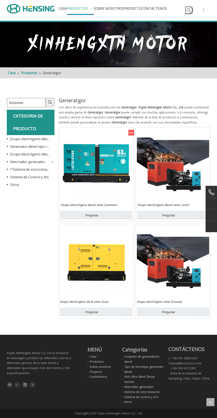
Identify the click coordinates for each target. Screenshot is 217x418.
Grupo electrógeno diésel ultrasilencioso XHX (32, 154)
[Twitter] (32, 385)
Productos (97, 362)
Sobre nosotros (100, 367)
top (210, 402)
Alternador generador (27, 161)
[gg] (10, 347)
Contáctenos (98, 377)
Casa (93, 356)
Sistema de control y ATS (141, 397)
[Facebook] (9, 385)
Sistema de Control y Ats (29, 177)
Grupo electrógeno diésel (30, 139)
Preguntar (79, 215)
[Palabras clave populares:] (189, 10)
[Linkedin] (25, 385)
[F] (108, 44)
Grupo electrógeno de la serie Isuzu (84, 301)
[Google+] (17, 385)
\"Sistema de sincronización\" (32, 169)
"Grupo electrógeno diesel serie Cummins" (89, 205)
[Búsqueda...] (26, 102)
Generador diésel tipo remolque (32, 146)
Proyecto (96, 372)
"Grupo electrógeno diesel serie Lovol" (163, 205)
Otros (14, 184)
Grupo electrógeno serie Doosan (159, 301)
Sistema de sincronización (142, 392)
